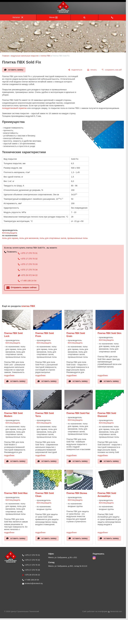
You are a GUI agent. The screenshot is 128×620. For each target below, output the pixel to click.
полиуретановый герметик (14, 108)
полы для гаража (10, 238)
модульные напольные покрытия (24, 56)
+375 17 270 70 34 (27, 270)
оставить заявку (15, 70)
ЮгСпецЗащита (9, 233)
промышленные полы (77, 238)
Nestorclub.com (116, 612)
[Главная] (63, 12)
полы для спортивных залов (53, 238)
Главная (5, 56)
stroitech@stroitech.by (32, 583)
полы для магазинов (28, 238)
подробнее (9, 375)
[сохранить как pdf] (112, 69)
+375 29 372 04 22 (27, 275)
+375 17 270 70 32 (27, 259)
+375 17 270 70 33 (27, 264)
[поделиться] (75, 69)
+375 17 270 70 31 (27, 253)
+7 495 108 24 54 (27, 281)
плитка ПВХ (45, 56)
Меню (53, 17)
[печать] (92, 69)
